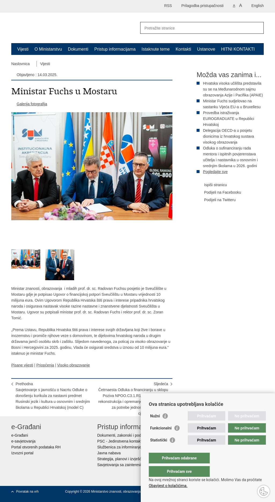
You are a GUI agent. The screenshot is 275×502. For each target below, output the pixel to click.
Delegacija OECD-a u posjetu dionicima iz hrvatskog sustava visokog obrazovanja (228, 136)
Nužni (155, 427)
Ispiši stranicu (212, 185)
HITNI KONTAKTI (238, 49)
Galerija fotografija (32, 104)
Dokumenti (78, 49)
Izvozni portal (22, 453)
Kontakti (183, 49)
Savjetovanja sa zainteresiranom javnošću (132, 465)
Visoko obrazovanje (73, 365)
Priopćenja (45, 365)
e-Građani (19, 435)
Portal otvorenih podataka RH (36, 447)
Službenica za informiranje (119, 447)
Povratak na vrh (27, 491)
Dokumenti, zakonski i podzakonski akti (130, 435)
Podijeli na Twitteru (216, 200)
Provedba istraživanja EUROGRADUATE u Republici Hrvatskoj (228, 119)
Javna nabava (109, 453)
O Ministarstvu (48, 49)
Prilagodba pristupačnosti (202, 5)
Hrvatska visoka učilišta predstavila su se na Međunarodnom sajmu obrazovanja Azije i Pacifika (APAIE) (233, 89)
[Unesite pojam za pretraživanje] (196, 28)
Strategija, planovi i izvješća (120, 459)
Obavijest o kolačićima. (168, 486)
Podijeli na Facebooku (219, 192)
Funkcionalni (161, 439)
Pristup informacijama (115, 49)
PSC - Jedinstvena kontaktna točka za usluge (135, 441)
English (257, 5)
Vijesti (22, 49)
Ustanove (206, 49)
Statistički (158, 451)
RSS (168, 5)
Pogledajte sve (215, 172)
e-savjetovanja (23, 441)
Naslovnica (20, 64)
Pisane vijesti (22, 365)
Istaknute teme (156, 49)
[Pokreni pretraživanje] (257, 28)
